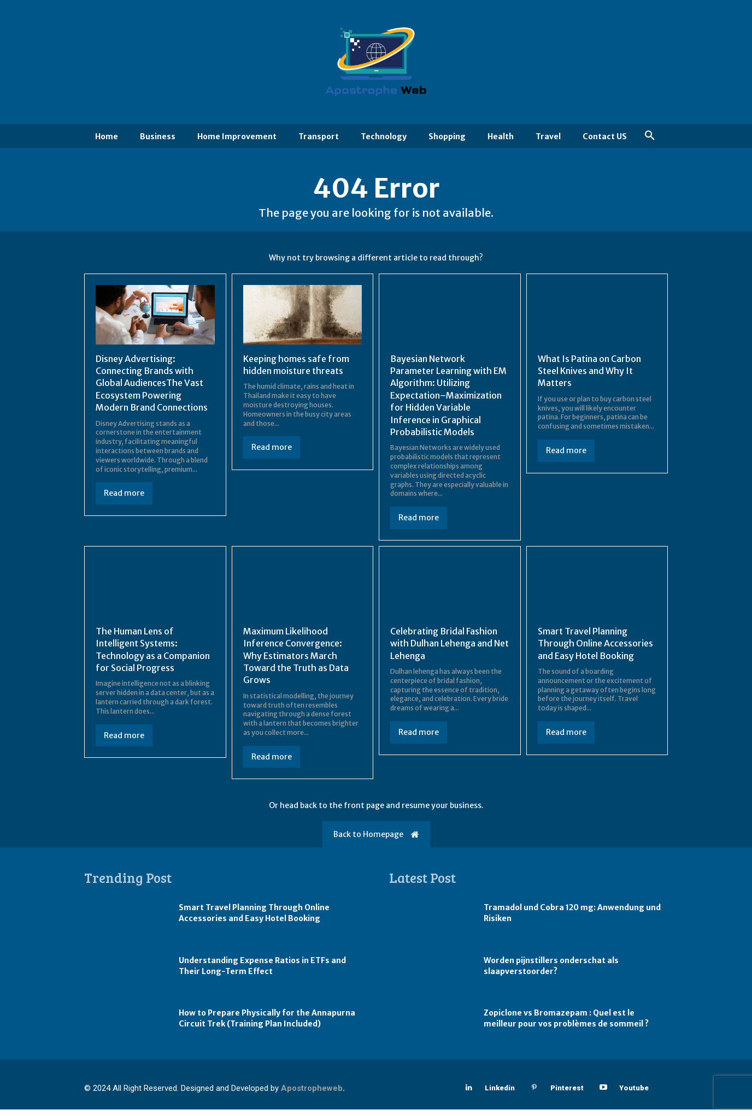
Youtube (634, 1094)
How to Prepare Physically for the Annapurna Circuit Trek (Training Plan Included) (267, 1024)
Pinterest (567, 1094)
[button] (650, 136)
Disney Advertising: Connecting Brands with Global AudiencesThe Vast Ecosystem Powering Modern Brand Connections (152, 389)
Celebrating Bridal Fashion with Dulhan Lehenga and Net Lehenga (449, 649)
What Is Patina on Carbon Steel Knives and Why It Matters (589, 377)
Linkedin (500, 1094)
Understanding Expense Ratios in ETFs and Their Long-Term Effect (262, 971)
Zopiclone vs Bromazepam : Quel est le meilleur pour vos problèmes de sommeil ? (566, 1024)
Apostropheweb (312, 1095)
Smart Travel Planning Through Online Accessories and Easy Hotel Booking (595, 649)
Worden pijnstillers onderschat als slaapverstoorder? (551, 971)
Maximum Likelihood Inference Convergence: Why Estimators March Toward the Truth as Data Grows (296, 662)
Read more (124, 499)
